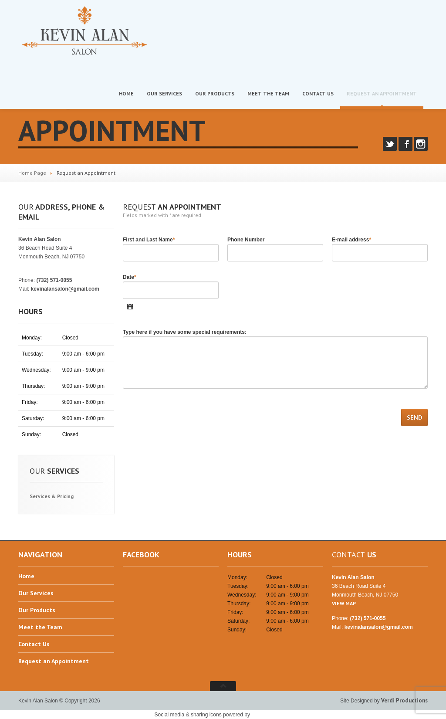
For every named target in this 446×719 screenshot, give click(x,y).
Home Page (32, 173)
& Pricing (52, 496)
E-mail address (351, 240)
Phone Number (245, 240)
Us (318, 93)
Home (126, 93)
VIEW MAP (30, 265)
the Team (268, 93)
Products (214, 93)
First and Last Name (149, 240)
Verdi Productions (404, 700)
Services (164, 93)
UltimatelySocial (271, 714)
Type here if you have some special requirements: (185, 332)
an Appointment (382, 93)
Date (129, 277)
